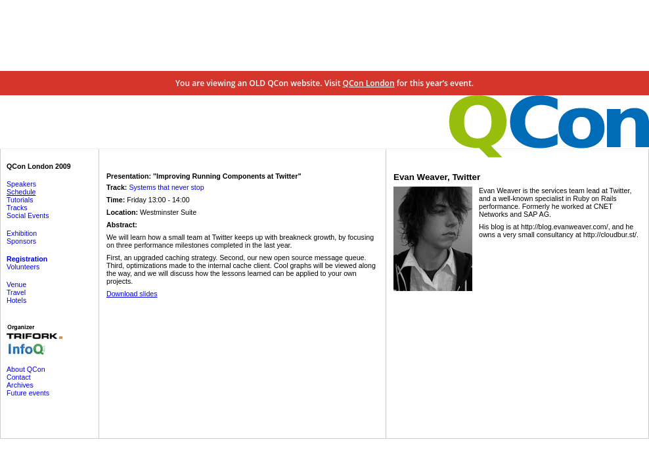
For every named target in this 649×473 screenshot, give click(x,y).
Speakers (21, 184)
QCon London (369, 83)
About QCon (26, 369)
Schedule (21, 192)
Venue (16, 284)
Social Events (28, 215)
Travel (16, 292)
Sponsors (21, 241)
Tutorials (20, 200)
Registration (27, 259)
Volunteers (23, 267)
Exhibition (22, 233)
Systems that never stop (166, 187)
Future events (28, 393)
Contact (19, 377)
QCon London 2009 (39, 166)
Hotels (16, 300)
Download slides (132, 294)
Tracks (17, 208)
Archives (20, 385)
